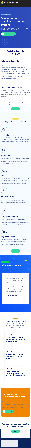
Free (2, 176)
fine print (8, 442)
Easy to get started (7, 196)
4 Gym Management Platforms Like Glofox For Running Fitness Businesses (15, 373)
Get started (7, 411)
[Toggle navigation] (28, 2)
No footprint (5, 135)
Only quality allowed (8, 237)
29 (10, 344)
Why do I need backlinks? (9, 216)
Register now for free (7, 34)
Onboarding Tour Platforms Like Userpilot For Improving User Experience (15, 339)
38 (13, 344)
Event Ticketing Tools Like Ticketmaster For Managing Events (15, 356)
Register (15, 431)
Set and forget (6, 155)
